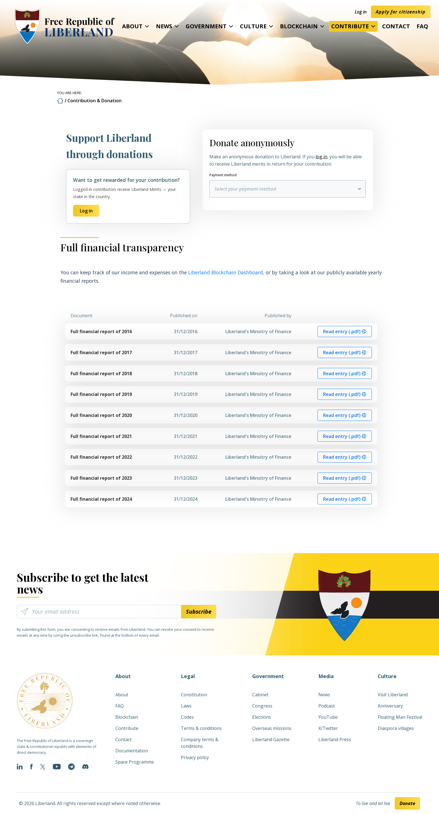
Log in (360, 12)
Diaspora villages (396, 728)
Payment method (223, 175)
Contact (396, 26)
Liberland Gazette (270, 739)
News (164, 26)
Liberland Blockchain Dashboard (225, 272)
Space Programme (134, 762)
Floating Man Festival (400, 717)
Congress (262, 706)
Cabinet (260, 695)
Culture (253, 26)
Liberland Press (334, 739)
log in (321, 157)
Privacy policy (195, 757)
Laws (186, 706)
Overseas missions (271, 728)
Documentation (131, 751)
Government (206, 26)
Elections (261, 717)
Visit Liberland (393, 695)
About (132, 26)
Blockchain (299, 26)
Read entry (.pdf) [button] (344, 331)
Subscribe (198, 611)
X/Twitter (328, 728)
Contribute (350, 26)
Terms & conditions (201, 728)
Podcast (326, 706)
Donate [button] (407, 803)
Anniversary (390, 706)
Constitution (194, 695)
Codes (187, 717)
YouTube (328, 717)
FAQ (422, 26)
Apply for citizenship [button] (401, 12)
